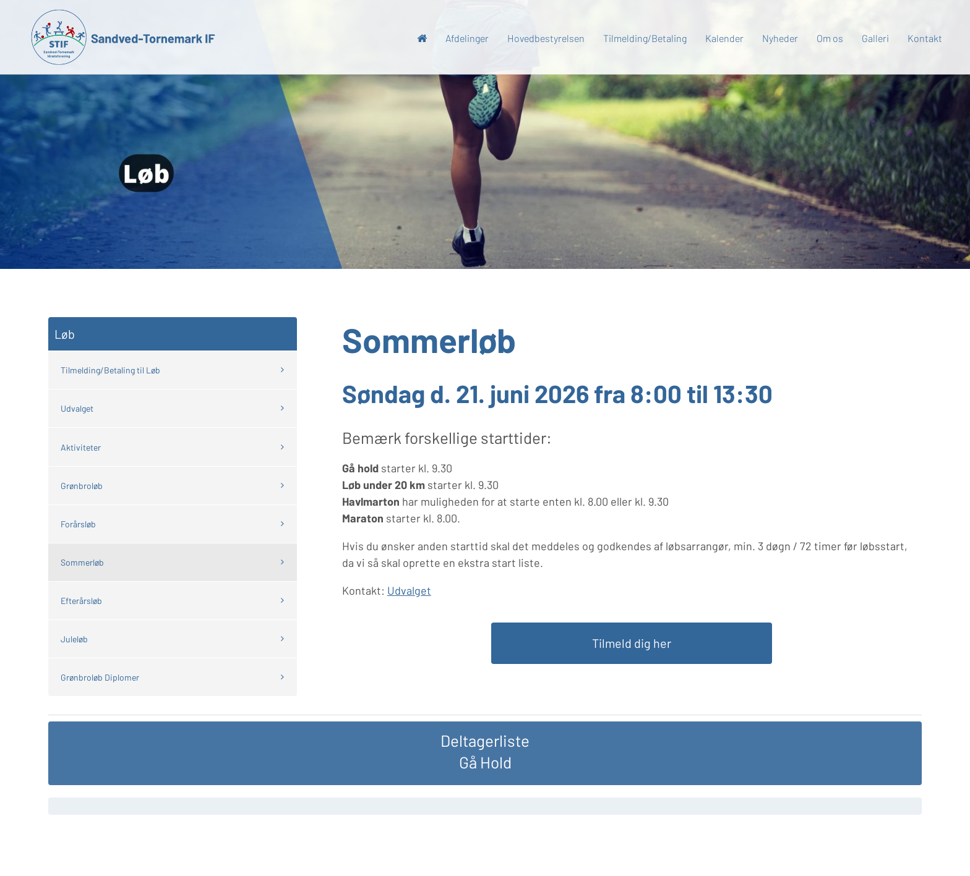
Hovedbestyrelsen (546, 38)
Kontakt (925, 38)
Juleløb (74, 639)
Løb (64, 333)
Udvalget (77, 408)
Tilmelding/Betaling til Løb (110, 370)
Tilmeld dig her (631, 643)
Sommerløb (82, 562)
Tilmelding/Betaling (645, 38)
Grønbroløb (82, 485)
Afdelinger (467, 38)
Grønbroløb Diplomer (100, 677)
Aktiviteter (81, 447)
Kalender (724, 38)
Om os (830, 38)
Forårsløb (78, 524)
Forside (422, 40)
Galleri (875, 38)
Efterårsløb (81, 600)
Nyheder (780, 38)
